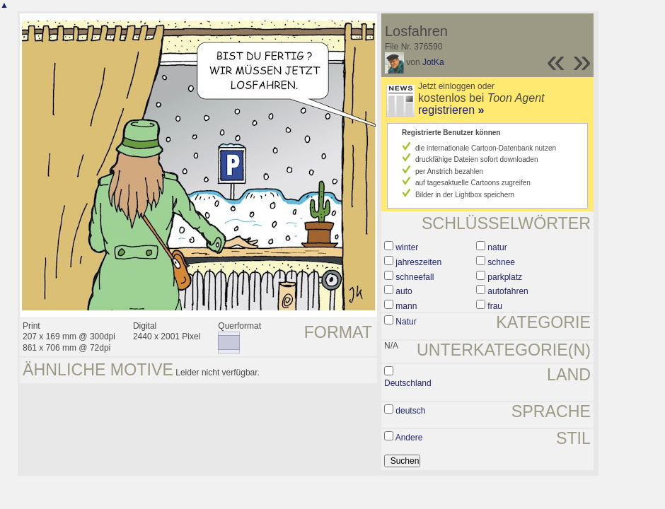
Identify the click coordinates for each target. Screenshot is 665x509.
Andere (409, 438)
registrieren (451, 110)
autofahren (507, 291)
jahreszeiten (418, 262)
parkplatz (504, 277)
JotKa (433, 62)
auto (403, 291)
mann (406, 306)
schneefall (414, 277)
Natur (405, 322)
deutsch (410, 411)
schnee (501, 262)
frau (494, 306)
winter (406, 247)
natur (497, 247)
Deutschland (408, 383)
